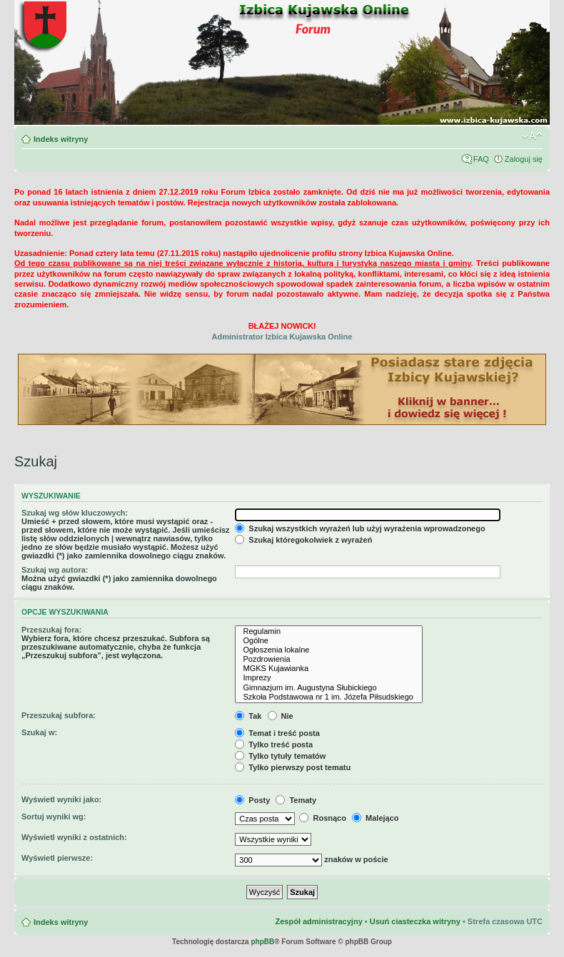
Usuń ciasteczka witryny (415, 921)
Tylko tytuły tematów (280, 756)
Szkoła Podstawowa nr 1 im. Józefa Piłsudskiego (328, 697)
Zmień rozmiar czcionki (532, 136)
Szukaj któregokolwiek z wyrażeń (303, 540)
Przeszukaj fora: (51, 629)
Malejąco (375, 818)
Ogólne (328, 640)
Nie (280, 716)
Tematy (296, 800)
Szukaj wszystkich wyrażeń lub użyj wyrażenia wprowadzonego (360, 528)
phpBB (262, 942)
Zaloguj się (524, 159)
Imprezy (328, 677)
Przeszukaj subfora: (58, 715)
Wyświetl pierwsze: (57, 858)
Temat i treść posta (277, 733)
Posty (252, 800)
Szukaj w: (39, 732)
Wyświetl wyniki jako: (61, 799)
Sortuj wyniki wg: (53, 816)
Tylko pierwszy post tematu (293, 767)
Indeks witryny (61, 139)
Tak (248, 716)
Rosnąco (322, 818)
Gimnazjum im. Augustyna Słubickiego (328, 687)
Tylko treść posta (274, 744)
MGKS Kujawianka (328, 668)
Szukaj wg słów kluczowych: (74, 512)
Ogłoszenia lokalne (328, 650)
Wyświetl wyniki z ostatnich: (74, 837)
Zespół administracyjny (318, 921)
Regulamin (328, 631)
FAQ (481, 159)
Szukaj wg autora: (55, 570)
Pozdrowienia (328, 659)
